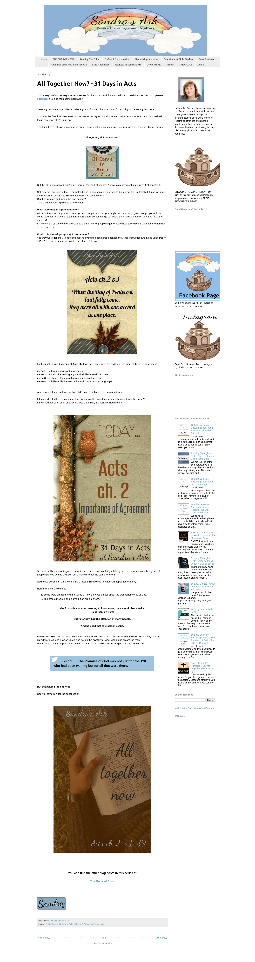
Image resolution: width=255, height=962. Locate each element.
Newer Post (44, 937)
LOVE (201, 64)
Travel (170, 64)
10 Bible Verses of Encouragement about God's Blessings (202, 482)
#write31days (52, 924)
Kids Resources (101, 64)
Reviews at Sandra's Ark (128, 64)
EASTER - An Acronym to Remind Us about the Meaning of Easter (203, 535)
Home (44, 59)
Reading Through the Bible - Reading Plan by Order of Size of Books (203, 561)
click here (43, 98)
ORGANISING (154, 64)
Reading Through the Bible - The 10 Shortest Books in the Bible (202, 456)
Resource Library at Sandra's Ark (69, 64)
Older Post (161, 937)
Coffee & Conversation (117, 59)
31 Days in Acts (66, 924)
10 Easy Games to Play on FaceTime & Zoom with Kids (203, 586)
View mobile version (102, 943)
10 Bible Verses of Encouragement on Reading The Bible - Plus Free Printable (201, 508)
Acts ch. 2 (78, 924)
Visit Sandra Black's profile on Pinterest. (195, 708)
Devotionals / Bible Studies (178, 59)
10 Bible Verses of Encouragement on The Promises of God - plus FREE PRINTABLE (203, 638)
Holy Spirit (99, 924)
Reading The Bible (89, 59)
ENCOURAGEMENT (63, 59)
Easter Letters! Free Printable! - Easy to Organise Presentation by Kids (202, 667)
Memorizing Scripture (146, 59)
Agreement (89, 924)
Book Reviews (206, 59)
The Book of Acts (102, 881)
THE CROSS (185, 64)
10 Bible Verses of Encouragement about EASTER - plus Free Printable (202, 429)
